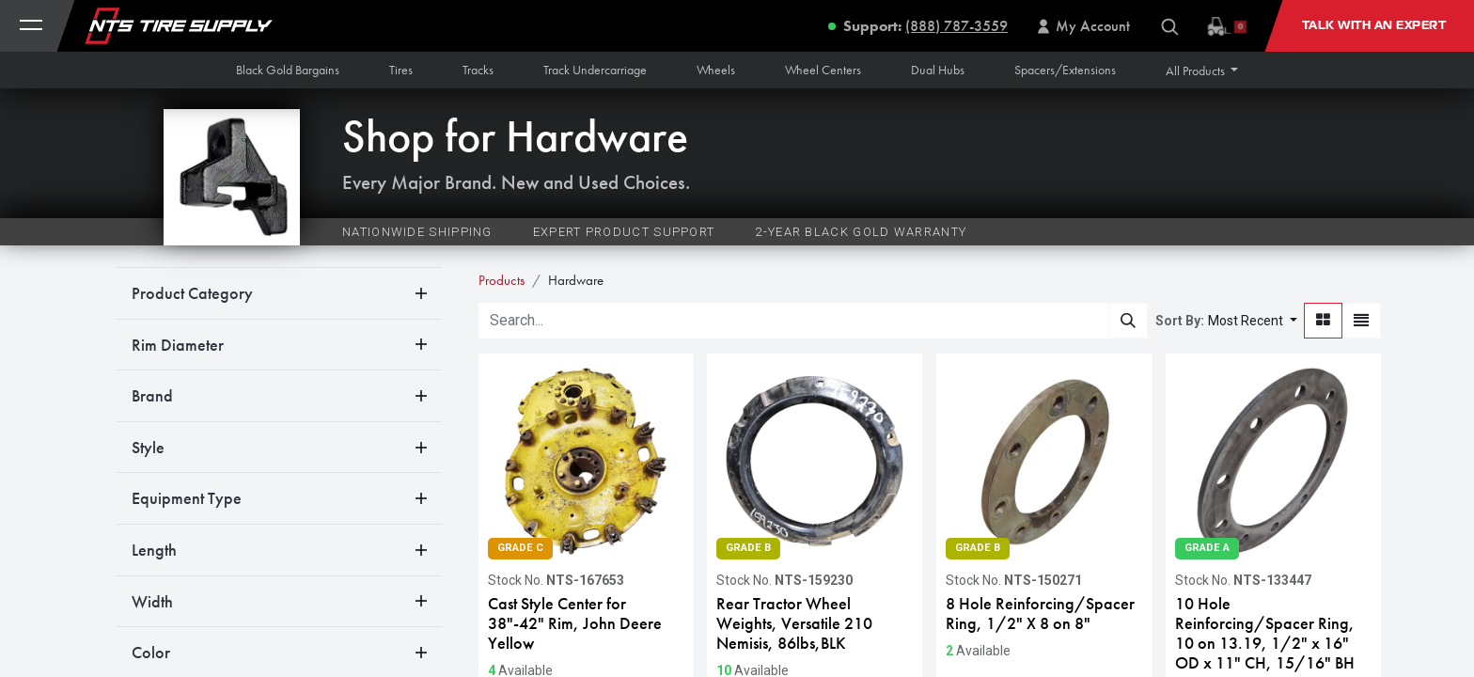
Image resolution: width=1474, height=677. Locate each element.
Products (501, 280)
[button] (1202, 70)
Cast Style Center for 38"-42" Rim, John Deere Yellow (575, 623)
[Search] (1128, 320)
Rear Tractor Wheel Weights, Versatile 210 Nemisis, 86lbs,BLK (794, 623)
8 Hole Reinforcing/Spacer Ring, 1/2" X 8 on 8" (1040, 613)
